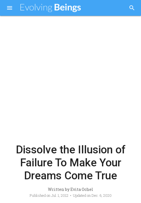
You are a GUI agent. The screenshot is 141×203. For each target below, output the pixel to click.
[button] (9, 8)
